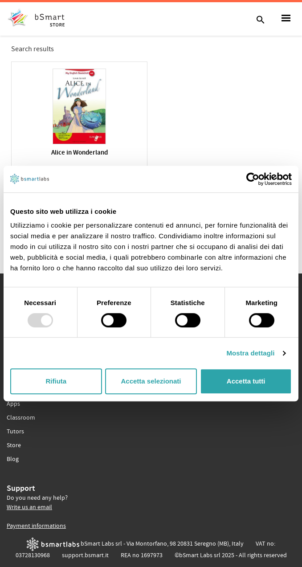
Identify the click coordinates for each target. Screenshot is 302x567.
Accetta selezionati (151, 381)
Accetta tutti (246, 381)
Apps (13, 404)
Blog (13, 459)
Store (14, 445)
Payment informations (36, 526)
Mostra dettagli (250, 353)
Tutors (15, 432)
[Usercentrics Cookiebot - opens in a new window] (253, 179)
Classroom (21, 418)
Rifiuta (55, 381)
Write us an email (29, 507)
